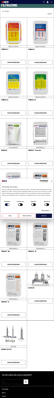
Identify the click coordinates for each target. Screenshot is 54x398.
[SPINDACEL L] (40, 32)
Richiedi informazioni (13, 62)
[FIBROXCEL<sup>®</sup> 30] (40, 252)
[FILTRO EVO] (40, 278)
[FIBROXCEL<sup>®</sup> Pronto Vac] (40, 151)
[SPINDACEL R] (13, 32)
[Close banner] (51, 181)
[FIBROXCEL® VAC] (13, 234)
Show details (45, 210)
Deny (10, 215)
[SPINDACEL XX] (40, 83)
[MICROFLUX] (13, 133)
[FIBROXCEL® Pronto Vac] (40, 133)
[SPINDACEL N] (13, 83)
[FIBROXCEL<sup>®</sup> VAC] (13, 252)
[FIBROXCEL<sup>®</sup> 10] (13, 302)
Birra (3, 393)
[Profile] (47, 2)
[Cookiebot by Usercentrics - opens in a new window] (41, 181)
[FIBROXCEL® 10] (13, 285)
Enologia (5, 389)
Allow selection (27, 215)
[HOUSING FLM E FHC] (13, 334)
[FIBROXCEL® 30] (40, 234)
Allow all (44, 215)
